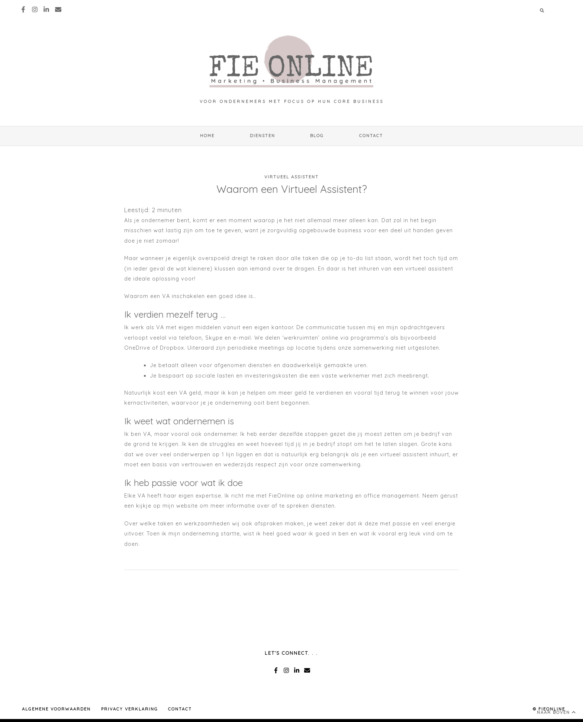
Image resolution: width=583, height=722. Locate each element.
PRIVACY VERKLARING (129, 709)
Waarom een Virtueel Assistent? (291, 188)
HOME (207, 135)
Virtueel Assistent (291, 176)
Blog (317, 135)
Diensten (262, 135)
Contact (371, 135)
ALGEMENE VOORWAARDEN (56, 709)
